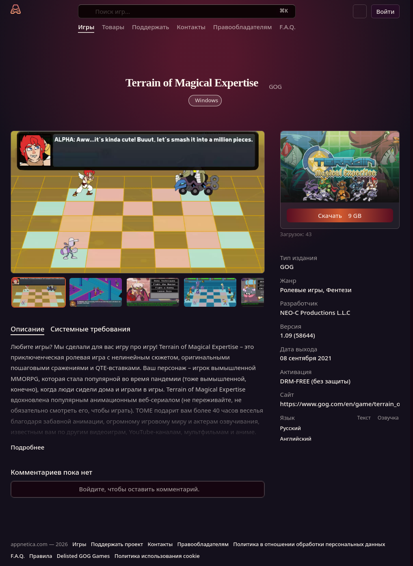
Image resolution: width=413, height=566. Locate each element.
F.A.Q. (287, 27)
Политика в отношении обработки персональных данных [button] (309, 544)
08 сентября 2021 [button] (306, 358)
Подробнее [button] (27, 447)
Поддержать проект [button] (117, 544)
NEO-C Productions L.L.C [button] (315, 312)
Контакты (191, 27)
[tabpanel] (138, 396)
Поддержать (150, 27)
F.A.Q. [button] (18, 556)
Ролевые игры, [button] (302, 290)
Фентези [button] (339, 290)
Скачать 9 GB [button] (339, 215)
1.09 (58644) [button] (297, 335)
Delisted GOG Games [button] (83, 556)
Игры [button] (79, 544)
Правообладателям (242, 27)
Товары (113, 27)
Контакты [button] (160, 544)
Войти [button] (385, 11)
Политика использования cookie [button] (157, 556)
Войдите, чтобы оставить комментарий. (139, 489)
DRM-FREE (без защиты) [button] (315, 381)
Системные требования (90, 329)
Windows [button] (206, 100)
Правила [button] (40, 556)
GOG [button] (287, 267)
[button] (360, 11)
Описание (27, 329)
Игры (86, 27)
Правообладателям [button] (203, 544)
